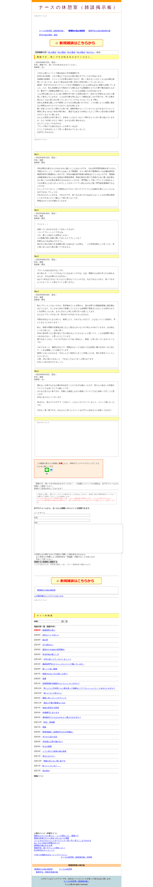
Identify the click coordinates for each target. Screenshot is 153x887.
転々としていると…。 (51, 766)
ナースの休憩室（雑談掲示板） (79, 7)
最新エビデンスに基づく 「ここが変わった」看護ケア (56, 836)
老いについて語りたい (52, 693)
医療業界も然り (48, 630)
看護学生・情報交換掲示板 (47, 872)
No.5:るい (91, 52)
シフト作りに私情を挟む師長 (54, 751)
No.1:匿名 (52, 52)
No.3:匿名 (71, 52)
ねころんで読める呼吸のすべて (47, 843)
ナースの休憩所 (65, 869)
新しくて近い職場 (49, 669)
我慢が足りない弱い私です (54, 761)
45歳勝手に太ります (50, 712)
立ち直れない (47, 645)
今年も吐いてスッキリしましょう (57, 659)
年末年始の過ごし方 (50, 654)
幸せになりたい (48, 756)
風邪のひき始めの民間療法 (53, 650)
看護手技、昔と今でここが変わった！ (49, 848)
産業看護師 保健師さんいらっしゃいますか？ (61, 683)
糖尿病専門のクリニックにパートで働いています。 (63, 664)
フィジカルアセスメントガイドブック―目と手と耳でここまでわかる (62, 841)
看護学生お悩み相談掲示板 (99, 31)
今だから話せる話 (49, 737)
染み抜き (46, 771)
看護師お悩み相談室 (76, 31)
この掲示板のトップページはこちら (49, 596)
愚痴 (44, 727)
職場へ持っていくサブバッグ (54, 698)
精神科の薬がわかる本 (43, 845)
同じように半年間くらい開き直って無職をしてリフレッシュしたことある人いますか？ (79, 688)
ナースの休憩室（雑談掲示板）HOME (76, 857)
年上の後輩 (47, 746)
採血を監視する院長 (50, 708)
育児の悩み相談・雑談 (48, 35)
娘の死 (45, 640)
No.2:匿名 (62, 52)
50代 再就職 (49, 722)
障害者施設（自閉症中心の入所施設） (58, 732)
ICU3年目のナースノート (44, 850)
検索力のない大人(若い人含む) (55, 674)
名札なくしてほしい (50, 635)
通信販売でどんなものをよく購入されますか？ (61, 717)
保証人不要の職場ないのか (54, 703)
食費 (44, 679)
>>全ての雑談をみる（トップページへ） (51, 855)
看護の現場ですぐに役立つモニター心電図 (51, 838)
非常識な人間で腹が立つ (52, 742)
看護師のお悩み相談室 (46, 590)
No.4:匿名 (81, 52)
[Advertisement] (76, 22)
